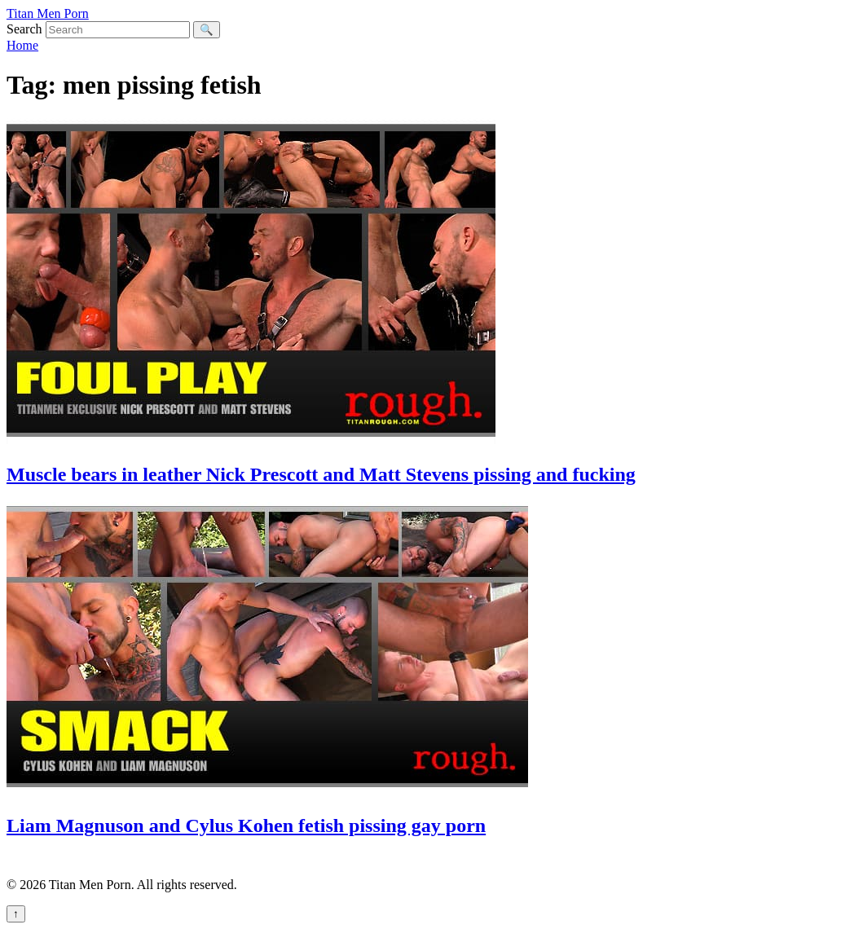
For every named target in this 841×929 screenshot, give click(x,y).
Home (22, 45)
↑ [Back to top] (16, 914)
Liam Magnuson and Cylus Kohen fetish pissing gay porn (246, 825)
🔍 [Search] (207, 30)
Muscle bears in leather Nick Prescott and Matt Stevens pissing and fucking (321, 474)
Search (24, 29)
